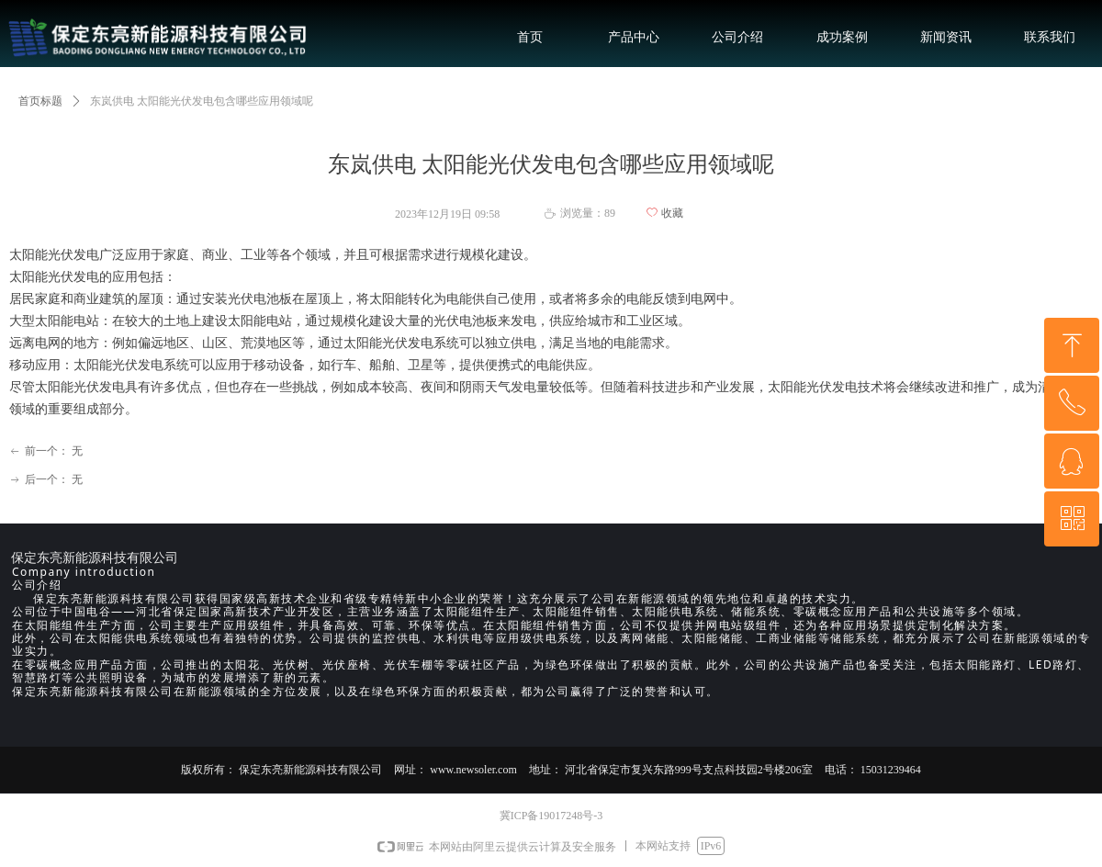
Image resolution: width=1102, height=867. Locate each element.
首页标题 (40, 101)
